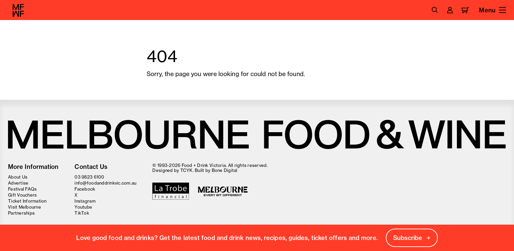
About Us (17, 177)
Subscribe (412, 238)
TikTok (81, 213)
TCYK (186, 170)
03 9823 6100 (89, 177)
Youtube (83, 207)
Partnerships (21, 213)
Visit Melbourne (24, 207)
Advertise (18, 183)
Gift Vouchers (22, 195)
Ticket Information (27, 201)
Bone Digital (224, 170)
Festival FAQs (22, 189)
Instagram (84, 201)
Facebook (84, 189)
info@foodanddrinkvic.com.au (105, 183)
